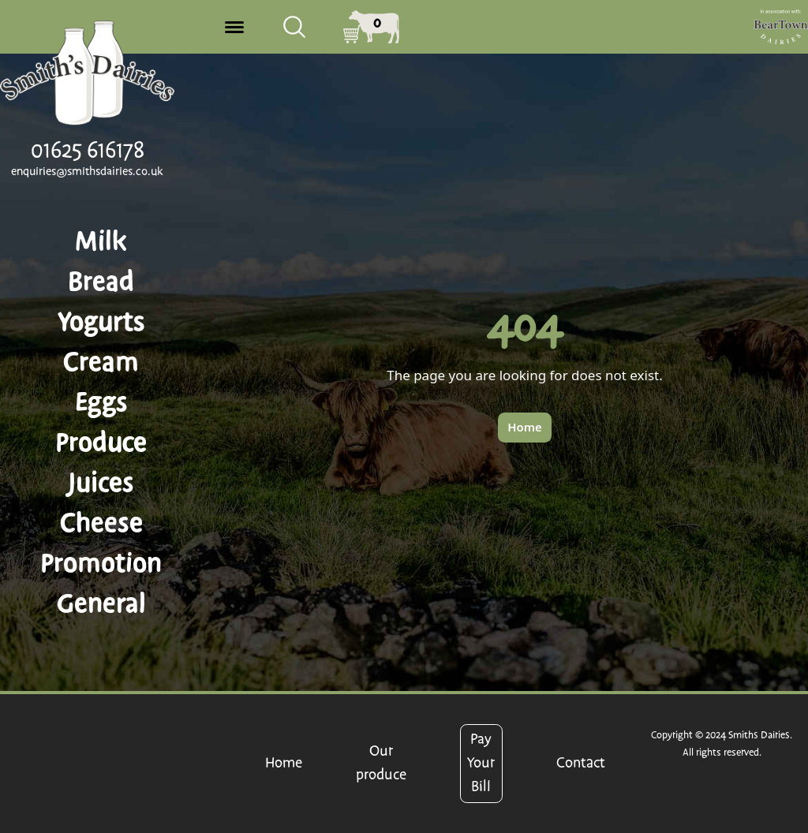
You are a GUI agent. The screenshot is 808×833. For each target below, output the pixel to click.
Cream (101, 362)
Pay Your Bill (481, 763)
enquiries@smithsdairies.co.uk (87, 172)
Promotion (101, 563)
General (101, 603)
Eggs (101, 402)
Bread (101, 281)
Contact (580, 763)
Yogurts (101, 322)
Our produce (381, 763)
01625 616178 (87, 151)
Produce (101, 442)
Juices (101, 483)
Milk (101, 241)
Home (283, 763)
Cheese (101, 523)
